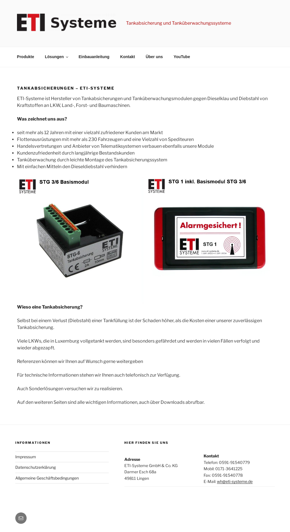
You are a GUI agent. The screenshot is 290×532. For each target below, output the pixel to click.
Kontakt (127, 56)
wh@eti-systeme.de (235, 481)
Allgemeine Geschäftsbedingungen (47, 478)
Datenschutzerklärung (35, 467)
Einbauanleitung (93, 56)
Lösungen (57, 56)
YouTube (182, 56)
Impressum (25, 456)
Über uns (154, 56)
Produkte (25, 56)
